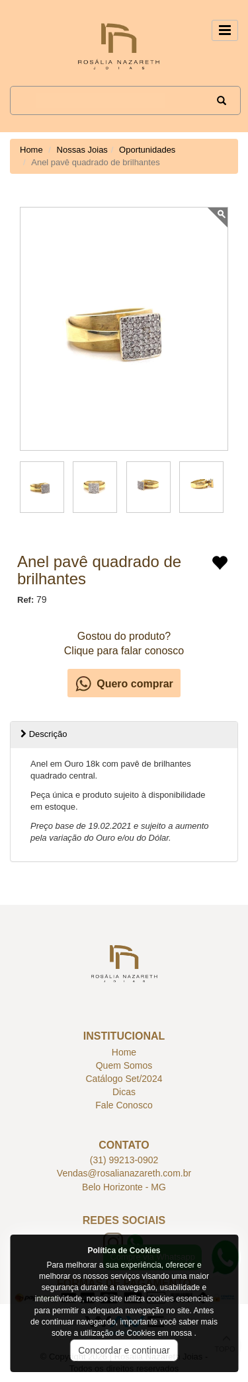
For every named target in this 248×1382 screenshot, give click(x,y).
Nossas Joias (82, 150)
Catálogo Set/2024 (124, 1078)
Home (31, 150)
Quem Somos (124, 1065)
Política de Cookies (123, 1250)
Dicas (124, 1092)
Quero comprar (135, 683)
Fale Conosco (123, 1105)
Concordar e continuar (124, 1350)
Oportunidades (147, 150)
